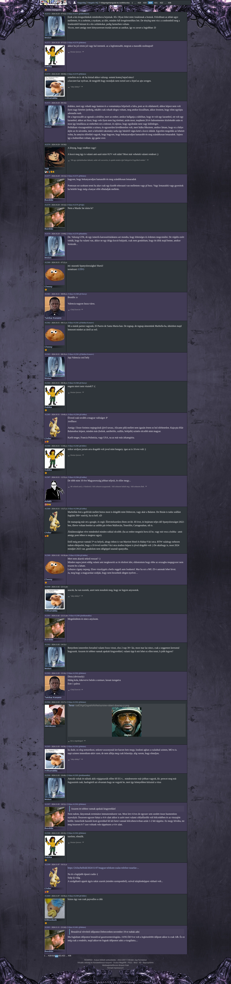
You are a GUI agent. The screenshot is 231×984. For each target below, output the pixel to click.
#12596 (47, 775)
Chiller (48, 438)
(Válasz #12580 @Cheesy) (77, 294)
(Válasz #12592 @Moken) (76, 673)
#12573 (47, 43)
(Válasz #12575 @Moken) (76, 176)
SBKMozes (50, 726)
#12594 (47, 702)
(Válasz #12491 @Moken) (76, 927)
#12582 (47, 323)
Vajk (47, 168)
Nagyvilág (81, 3)
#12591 (47, 616)
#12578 (47, 205)
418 (139, 3)
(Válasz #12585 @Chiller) (77, 446)
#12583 (47, 354)
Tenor (72, 705)
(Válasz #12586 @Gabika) (77, 477)
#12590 (47, 587)
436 (169, 3)
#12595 (47, 746)
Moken (48, 38)
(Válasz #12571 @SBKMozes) (78, 14)
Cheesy (48, 286)
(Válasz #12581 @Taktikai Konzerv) (81, 323)
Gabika (48, 66)
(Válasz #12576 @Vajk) (75, 205)
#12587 (47, 477)
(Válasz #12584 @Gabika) (77, 414)
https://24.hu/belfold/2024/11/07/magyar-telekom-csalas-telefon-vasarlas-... (103, 868)
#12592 (47, 644)
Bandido (49, 200)
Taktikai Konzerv (53, 318)
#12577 (47, 176)
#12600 (47, 896)
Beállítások (74, 2)
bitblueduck (51, 920)
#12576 (47, 145)
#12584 (47, 383)
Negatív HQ (93, 3)
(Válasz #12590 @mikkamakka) (80, 616)
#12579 (47, 234)
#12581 (47, 294)
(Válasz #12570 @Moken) (76, 43)
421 (156, 3)
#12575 (47, 103)
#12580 (47, 262)
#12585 (47, 414)
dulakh (48, 501)
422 (161, 3)
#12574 (47, 74)
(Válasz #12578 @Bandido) (77, 234)
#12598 (47, 833)
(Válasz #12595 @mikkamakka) (78, 775)
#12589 (47, 555)
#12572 (47, 14)
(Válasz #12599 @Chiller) (77, 896)
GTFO (81, 269)
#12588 (47, 509)
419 (144, 3)
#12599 (47, 864)
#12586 (47, 446)
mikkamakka (51, 98)
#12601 (47, 927)
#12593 (47, 673)
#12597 (47, 804)
